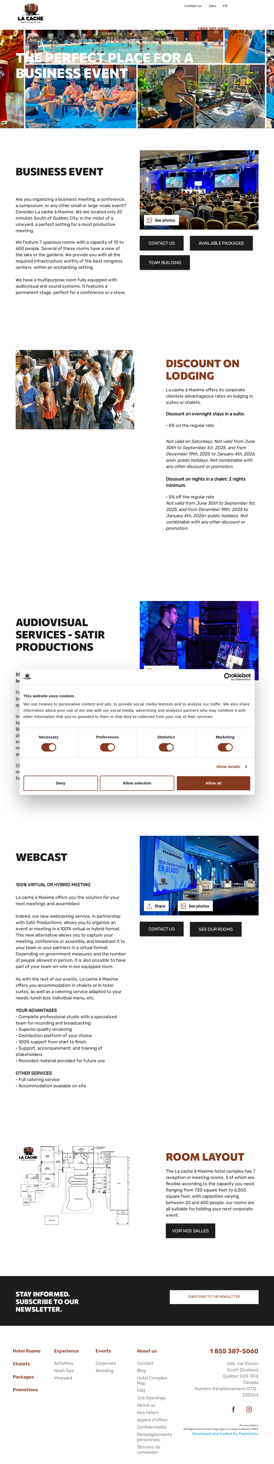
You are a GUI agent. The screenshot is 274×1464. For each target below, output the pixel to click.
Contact (145, 1363)
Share (160, 906)
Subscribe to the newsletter (214, 1297)
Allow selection (137, 783)
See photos (165, 220)
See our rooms (216, 929)
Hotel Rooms (26, 1351)
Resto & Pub (126, 15)
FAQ (141, 1390)
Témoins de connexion (148, 1449)
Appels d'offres (152, 1419)
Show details (228, 766)
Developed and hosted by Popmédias (225, 1433)
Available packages (221, 243)
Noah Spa (64, 1370)
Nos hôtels (148, 1412)
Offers (190, 15)
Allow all (213, 783)
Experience (160, 15)
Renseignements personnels (154, 1437)
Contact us (193, 6)
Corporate (106, 1363)
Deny (61, 783)
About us (147, 1351)
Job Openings (151, 1397)
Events (96, 15)
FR (225, 6)
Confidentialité (152, 1427)
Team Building (165, 263)
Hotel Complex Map (152, 1380)
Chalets (21, 1363)
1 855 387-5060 (234, 1351)
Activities (63, 1363)
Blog (141, 1370)
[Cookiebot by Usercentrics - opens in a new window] (228, 677)
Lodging (69, 15)
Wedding (104, 1370)
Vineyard (63, 1377)
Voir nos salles (190, 1230)
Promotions (25, 1389)
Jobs (212, 6)
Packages (23, 1376)
